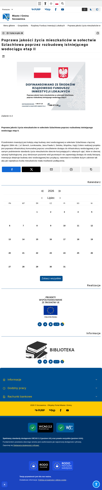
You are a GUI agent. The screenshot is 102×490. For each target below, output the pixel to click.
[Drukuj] (97, 33)
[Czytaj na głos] (14, 33)
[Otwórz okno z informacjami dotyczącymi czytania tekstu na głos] (3, 33)
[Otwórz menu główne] (39, 3)
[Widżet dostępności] (45, 3)
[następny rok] (59, 191)
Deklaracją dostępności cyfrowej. (26, 445)
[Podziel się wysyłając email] (51, 169)
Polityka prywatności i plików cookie (52, 480)
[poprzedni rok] (42, 191)
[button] (36, 9)
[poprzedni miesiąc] (42, 198)
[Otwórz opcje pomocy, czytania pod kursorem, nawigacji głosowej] (96, 484)
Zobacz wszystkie (51, 278)
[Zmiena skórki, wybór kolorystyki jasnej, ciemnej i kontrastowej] (51, 3)
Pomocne (7, 9)
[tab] (84, 9)
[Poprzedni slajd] (40, 324)
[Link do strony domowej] (28, 17)
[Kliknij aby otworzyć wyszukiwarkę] (62, 3)
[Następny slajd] (45, 324)
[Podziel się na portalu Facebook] (11, 169)
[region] (51, 234)
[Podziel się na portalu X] (31, 169)
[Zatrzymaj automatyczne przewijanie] (51, 324)
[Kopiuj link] (90, 169)
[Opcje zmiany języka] (56, 3)
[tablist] (91, 9)
